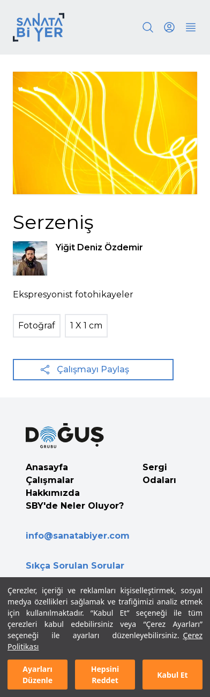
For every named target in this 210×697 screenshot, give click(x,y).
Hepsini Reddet (105, 674)
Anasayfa (47, 467)
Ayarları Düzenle (37, 674)
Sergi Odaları (159, 473)
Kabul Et (172, 675)
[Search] (147, 27)
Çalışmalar (50, 480)
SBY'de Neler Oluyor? (75, 506)
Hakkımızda (53, 493)
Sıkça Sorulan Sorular (75, 566)
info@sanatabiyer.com (78, 536)
